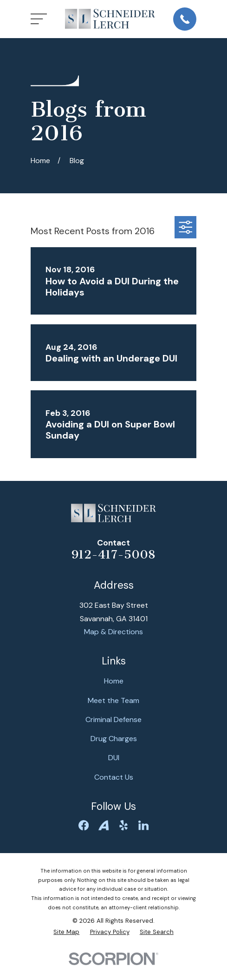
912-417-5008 (113, 554)
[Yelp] (123, 825)
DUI (113, 757)
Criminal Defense (113, 719)
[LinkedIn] (143, 825)
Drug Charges (114, 738)
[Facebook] (83, 825)
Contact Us (113, 777)
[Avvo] (103, 825)
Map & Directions (113, 632)
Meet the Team (113, 700)
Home (113, 681)
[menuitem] (66, 932)
